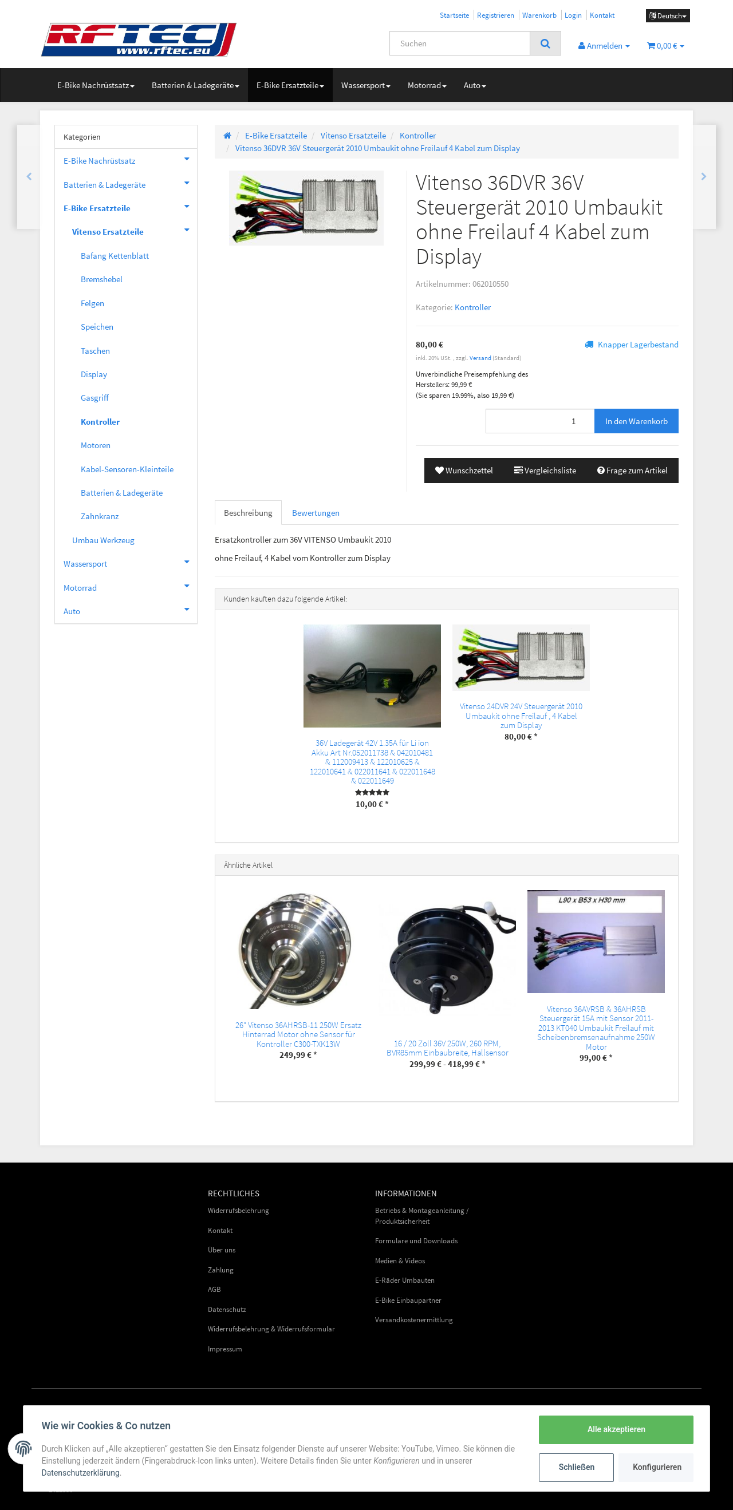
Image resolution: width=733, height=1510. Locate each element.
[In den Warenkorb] (636, 421)
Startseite (454, 14)
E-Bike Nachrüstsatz (96, 85)
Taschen (95, 350)
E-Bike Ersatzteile (290, 85)
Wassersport (366, 85)
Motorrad (427, 85)
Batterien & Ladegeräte (195, 85)
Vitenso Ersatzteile (134, 230)
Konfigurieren (657, 1467)
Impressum (225, 1349)
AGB (214, 1289)
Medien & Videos (400, 1261)
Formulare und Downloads (416, 1241)
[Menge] (540, 421)
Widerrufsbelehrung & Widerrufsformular (271, 1329)
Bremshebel (102, 279)
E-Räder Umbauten (405, 1280)
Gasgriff (95, 397)
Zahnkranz (100, 516)
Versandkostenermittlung (414, 1320)
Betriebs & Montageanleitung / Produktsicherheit (422, 1215)
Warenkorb (539, 14)
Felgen (92, 303)
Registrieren (495, 14)
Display (94, 374)
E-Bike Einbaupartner (408, 1300)
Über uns (221, 1250)
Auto (475, 85)
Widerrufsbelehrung (238, 1210)
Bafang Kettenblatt (115, 255)
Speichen (97, 326)
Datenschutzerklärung (81, 1472)
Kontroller (473, 307)
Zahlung (221, 1270)
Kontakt (602, 14)
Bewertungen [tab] (316, 512)
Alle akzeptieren (616, 1429)
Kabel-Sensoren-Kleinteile (127, 469)
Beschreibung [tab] (248, 512)
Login (573, 14)
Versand (481, 358)
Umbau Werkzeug (103, 540)
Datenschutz (227, 1309)
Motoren (96, 445)
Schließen (576, 1467)
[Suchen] (459, 43)
